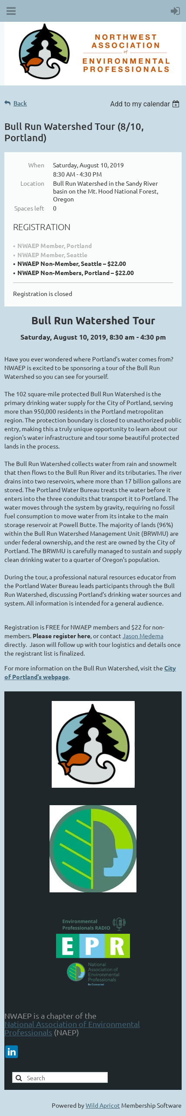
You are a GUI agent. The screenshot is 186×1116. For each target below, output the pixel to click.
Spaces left (29, 208)
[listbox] (146, 104)
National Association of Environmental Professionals (72, 1028)
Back (20, 103)
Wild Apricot (103, 1105)
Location (32, 183)
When (36, 165)
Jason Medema (143, 636)
